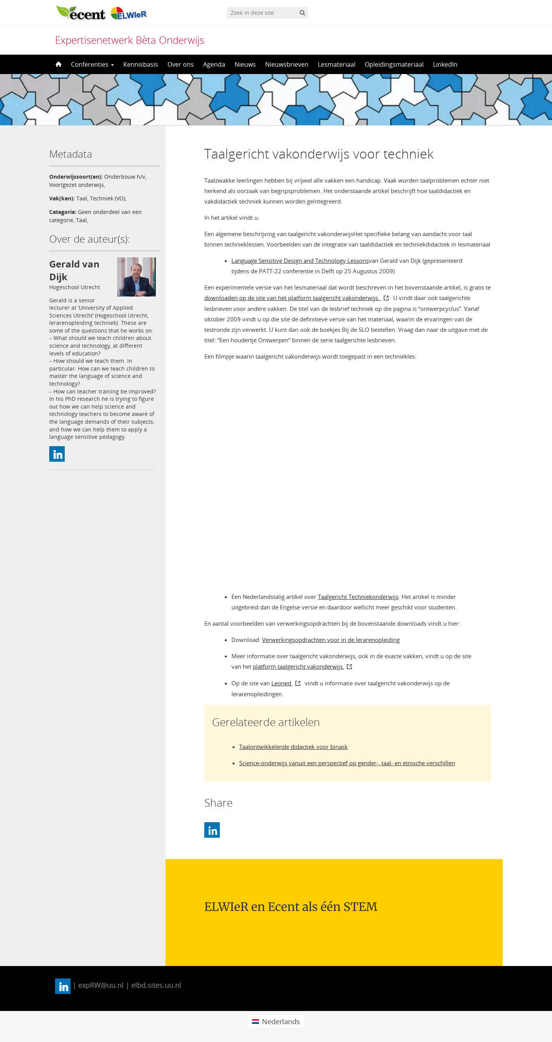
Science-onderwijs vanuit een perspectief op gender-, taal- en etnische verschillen (347, 763)
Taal (81, 198)
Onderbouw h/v (124, 176)
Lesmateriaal (336, 64)
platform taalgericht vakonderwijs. (298, 666)
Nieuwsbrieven (287, 64)
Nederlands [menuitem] (281, 1021)
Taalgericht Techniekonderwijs (358, 596)
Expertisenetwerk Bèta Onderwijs (129, 40)
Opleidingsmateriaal (394, 64)
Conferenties (92, 64)
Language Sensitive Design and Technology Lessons (300, 260)
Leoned (282, 683)
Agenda (214, 64)
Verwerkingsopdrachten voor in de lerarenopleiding (331, 639)
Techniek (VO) (107, 198)
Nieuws (245, 64)
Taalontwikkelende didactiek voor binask (293, 746)
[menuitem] (276, 1021)
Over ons (180, 64)
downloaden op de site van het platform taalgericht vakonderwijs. (292, 298)
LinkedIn (445, 64)
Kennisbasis (140, 64)
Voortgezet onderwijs (76, 184)
